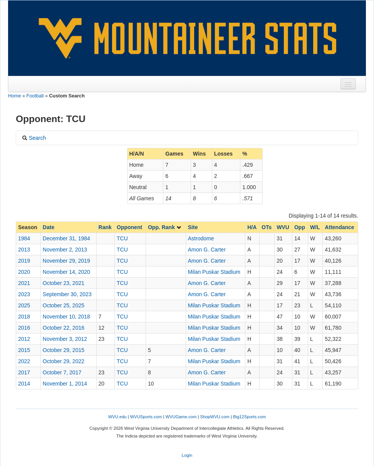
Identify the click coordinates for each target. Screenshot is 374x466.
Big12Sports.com (249, 416)
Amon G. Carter (207, 249)
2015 (24, 350)
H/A (252, 227)
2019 (24, 261)
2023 (24, 294)
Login (187, 455)
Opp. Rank (165, 227)
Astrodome (201, 238)
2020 (24, 272)
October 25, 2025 (63, 305)
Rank (105, 227)
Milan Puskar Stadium (214, 272)
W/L (315, 227)
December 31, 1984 (66, 238)
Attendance (339, 227)
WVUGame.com (181, 416)
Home (14, 96)
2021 (24, 283)
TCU (122, 238)
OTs (267, 227)
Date (48, 227)
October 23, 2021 (63, 283)
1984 (24, 238)
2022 (24, 361)
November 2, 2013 (65, 249)
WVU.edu (117, 416)
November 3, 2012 (65, 339)
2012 (24, 339)
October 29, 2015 (63, 350)
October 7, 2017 (62, 372)
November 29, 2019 (66, 261)
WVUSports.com (146, 416)
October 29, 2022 (63, 361)
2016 (24, 328)
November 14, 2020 (66, 272)
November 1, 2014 (65, 384)
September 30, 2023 (67, 294)
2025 (24, 305)
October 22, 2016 (63, 328)
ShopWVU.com (214, 416)
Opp (299, 227)
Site (193, 227)
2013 (24, 249)
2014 (24, 384)
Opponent (129, 227)
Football (35, 96)
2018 (24, 316)
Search (34, 138)
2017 (24, 372)
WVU (283, 227)
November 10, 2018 (66, 316)
